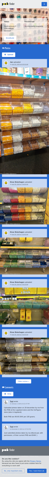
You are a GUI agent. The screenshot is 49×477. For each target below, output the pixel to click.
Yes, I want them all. (37, 471)
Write (7, 394)
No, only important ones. (13, 471)
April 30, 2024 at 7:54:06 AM (20, 184)
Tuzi (11, 401)
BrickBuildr (10, 38)
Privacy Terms (35, 461)
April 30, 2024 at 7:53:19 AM (20, 284)
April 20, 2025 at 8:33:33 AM (20, 64)
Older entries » (23, 381)
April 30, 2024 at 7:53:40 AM (20, 234)
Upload (8, 54)
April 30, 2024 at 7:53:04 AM (20, 334)
